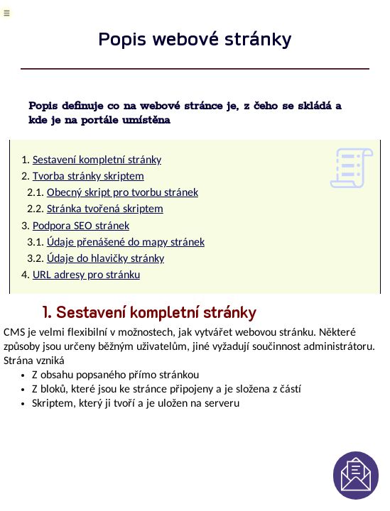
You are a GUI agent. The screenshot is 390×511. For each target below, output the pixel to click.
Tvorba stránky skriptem (88, 176)
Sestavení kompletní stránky (97, 160)
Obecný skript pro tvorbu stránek (122, 193)
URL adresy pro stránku (86, 275)
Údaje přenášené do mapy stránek (126, 242)
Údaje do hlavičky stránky (105, 259)
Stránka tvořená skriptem (105, 209)
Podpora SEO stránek (81, 226)
